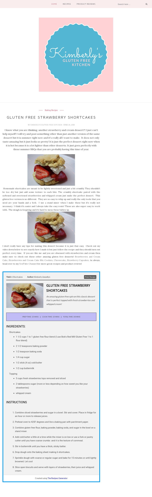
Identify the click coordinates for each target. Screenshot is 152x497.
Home (54, 4)
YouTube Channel (28, 263)
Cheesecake (60, 260)
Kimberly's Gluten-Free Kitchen (46, 125)
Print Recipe (90, 277)
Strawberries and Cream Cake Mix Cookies (31, 260)
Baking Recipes (51, 110)
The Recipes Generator (58, 478)
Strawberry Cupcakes (78, 260)
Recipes (67, 4)
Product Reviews (86, 4)
